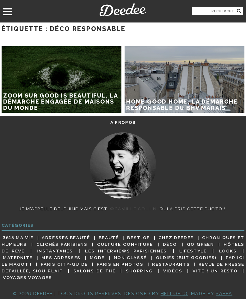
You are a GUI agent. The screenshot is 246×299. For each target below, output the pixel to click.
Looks (228, 250)
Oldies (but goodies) (186, 257)
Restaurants (171, 264)
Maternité (18, 257)
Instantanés (55, 250)
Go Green (200, 244)
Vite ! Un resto (215, 270)
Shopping (139, 270)
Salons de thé (94, 270)
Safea (224, 293)
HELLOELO (174, 293)
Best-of (138, 237)
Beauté (109, 237)
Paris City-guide (64, 264)
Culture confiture (125, 244)
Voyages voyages (27, 277)
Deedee (122, 9)
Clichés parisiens (62, 244)
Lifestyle (193, 250)
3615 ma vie (18, 237)
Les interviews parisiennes (126, 250)
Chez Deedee (176, 237)
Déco (170, 244)
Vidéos (172, 270)
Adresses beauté (66, 237)
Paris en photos (120, 264)
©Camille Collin (133, 208)
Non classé (130, 257)
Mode (97, 257)
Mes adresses (61, 257)
